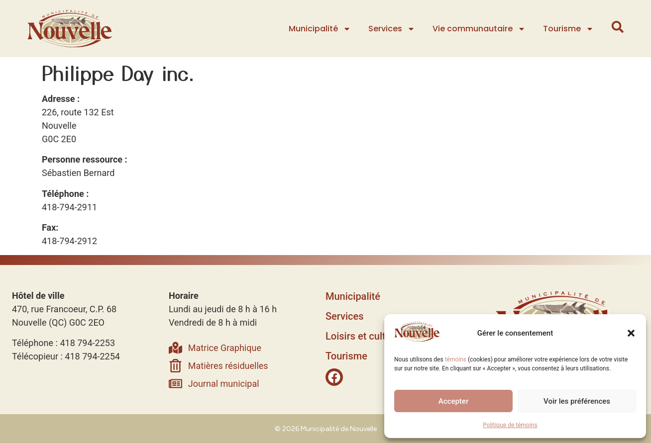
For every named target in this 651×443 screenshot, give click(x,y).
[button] (631, 333)
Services (392, 29)
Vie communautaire (480, 29)
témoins (455, 359)
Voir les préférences (576, 401)
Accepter (453, 401)
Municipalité (321, 29)
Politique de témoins (510, 425)
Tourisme (569, 29)
